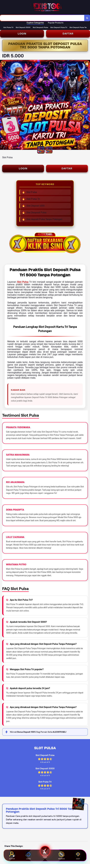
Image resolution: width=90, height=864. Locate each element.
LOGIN (22, 33)
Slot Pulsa (22, 282)
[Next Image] (87, 105)
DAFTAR (68, 33)
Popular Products (55, 22)
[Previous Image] (2, 105)
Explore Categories (35, 22)
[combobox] (42, 18)
